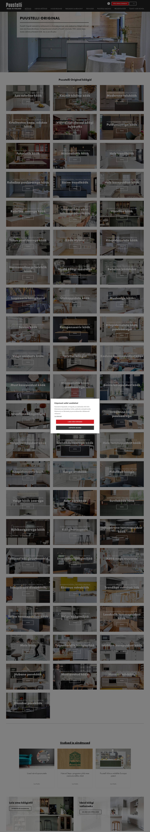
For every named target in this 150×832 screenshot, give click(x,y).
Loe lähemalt (58, 419)
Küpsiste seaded (86, 425)
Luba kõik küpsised (64, 425)
